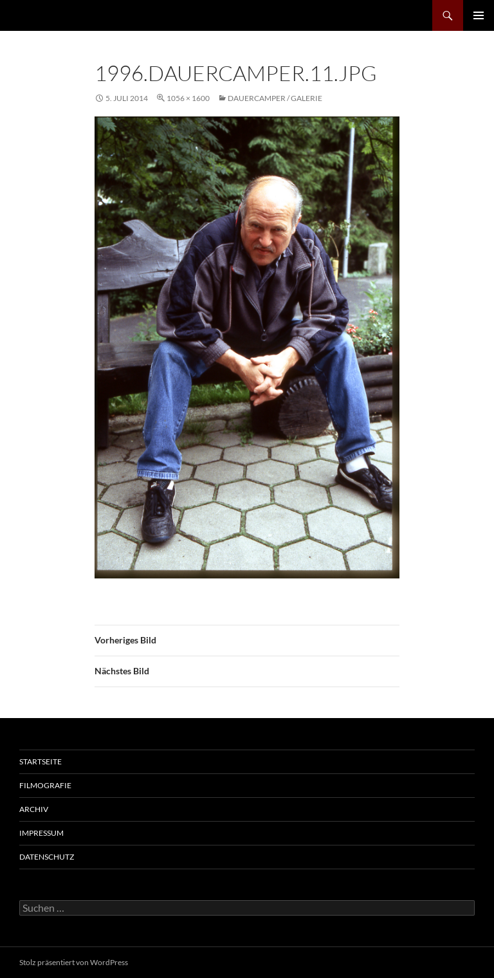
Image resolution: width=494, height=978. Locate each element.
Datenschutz (46, 857)
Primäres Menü (478, 15)
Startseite (40, 761)
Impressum (41, 833)
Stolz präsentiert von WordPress (73, 962)
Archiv (33, 809)
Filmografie (45, 785)
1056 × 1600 (188, 98)
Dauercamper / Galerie (275, 98)
